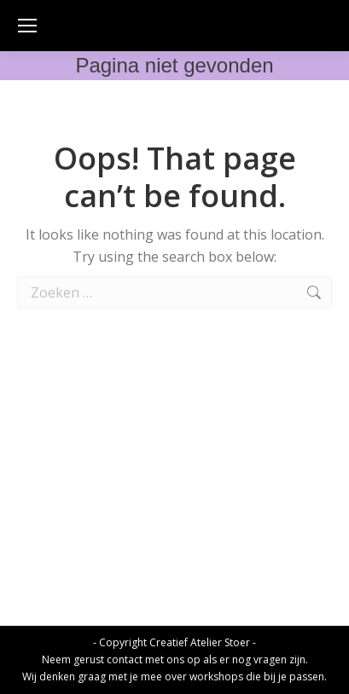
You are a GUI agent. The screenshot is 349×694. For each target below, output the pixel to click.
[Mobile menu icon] (27, 25)
